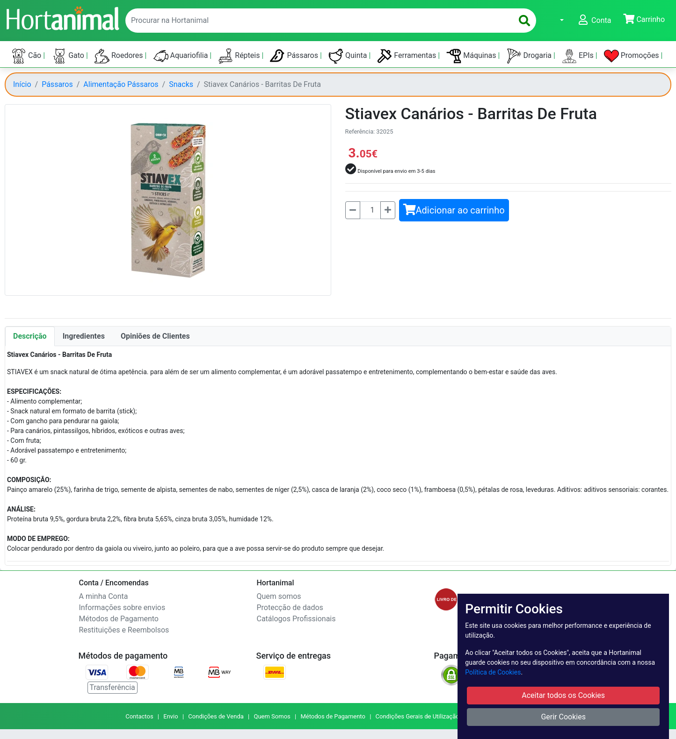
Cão (27, 56)
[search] (524, 20)
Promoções (632, 56)
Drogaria (530, 56)
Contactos (139, 716)
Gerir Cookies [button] (563, 716)
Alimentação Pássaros (120, 84)
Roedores (119, 56)
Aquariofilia (181, 56)
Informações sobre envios (122, 607)
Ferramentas (407, 56)
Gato (68, 56)
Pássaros (295, 56)
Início (22, 84)
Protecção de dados (290, 607)
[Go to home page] (62, 17)
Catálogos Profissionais (296, 618)
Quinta (348, 56)
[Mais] (387, 210)
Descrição (30, 336)
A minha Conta (103, 596)
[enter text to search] (317, 20)
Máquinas (472, 56)
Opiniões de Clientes (155, 336)
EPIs (579, 56)
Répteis (240, 56)
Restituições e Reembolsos (124, 629)
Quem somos (279, 596)
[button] (556, 20)
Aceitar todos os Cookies (563, 695)
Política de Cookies (493, 672)
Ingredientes (84, 336)
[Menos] (352, 210)
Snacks (181, 84)
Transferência (112, 687)
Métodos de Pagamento (119, 618)
